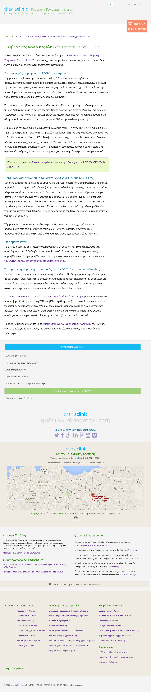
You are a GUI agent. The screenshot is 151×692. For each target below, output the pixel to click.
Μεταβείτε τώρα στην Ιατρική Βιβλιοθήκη (23, 552)
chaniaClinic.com (18, 685)
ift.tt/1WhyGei (81, 545)
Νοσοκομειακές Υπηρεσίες (64, 605)
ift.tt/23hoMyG (130, 574)
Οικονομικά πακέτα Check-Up (19, 398)
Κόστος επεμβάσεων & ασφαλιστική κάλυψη (25, 383)
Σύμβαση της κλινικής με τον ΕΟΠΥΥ (72, 390)
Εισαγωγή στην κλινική (16, 355)
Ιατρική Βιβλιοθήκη (16, 668)
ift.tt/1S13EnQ (112, 566)
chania (16, 9)
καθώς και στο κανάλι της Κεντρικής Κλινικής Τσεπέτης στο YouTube (35, 571)
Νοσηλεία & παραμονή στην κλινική (22, 363)
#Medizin (104, 545)
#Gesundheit (93, 545)
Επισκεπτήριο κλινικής (16, 369)
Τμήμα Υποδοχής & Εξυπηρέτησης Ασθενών (67, 323)
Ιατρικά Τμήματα (26, 605)
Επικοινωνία (106, 647)
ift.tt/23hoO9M (131, 558)
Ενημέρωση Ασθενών (72, 346)
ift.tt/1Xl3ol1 (132, 550)
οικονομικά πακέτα (137, 25)
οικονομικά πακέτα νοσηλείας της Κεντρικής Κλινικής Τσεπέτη (46, 296)
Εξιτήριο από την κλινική (17, 376)
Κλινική (9, 605)
